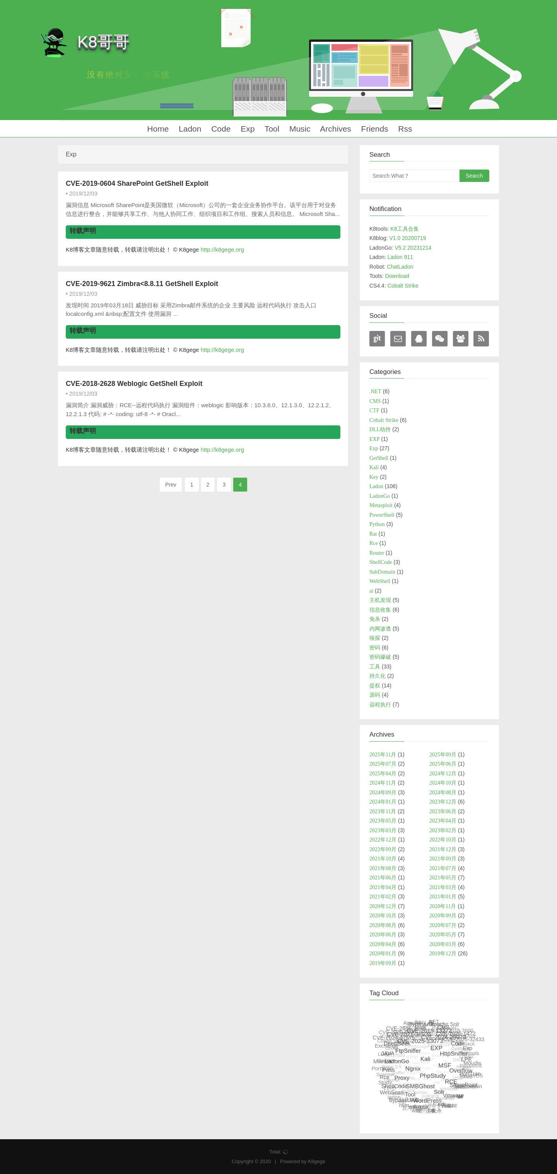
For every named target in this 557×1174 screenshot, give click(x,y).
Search (474, 176)
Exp (246, 128)
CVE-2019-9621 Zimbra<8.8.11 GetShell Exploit (142, 284)
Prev (170, 485)
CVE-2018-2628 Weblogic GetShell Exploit (134, 383)
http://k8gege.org (222, 249)
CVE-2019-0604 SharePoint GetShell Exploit (137, 183)
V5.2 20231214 (413, 248)
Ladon (188, 128)
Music (299, 128)
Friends (373, 128)
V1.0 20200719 (407, 238)
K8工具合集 (404, 229)
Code (220, 128)
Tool (270, 128)
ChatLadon (400, 267)
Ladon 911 (400, 257)
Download (397, 276)
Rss (404, 128)
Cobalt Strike (403, 286)
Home (157, 128)
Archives (334, 128)
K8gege (316, 1161)
